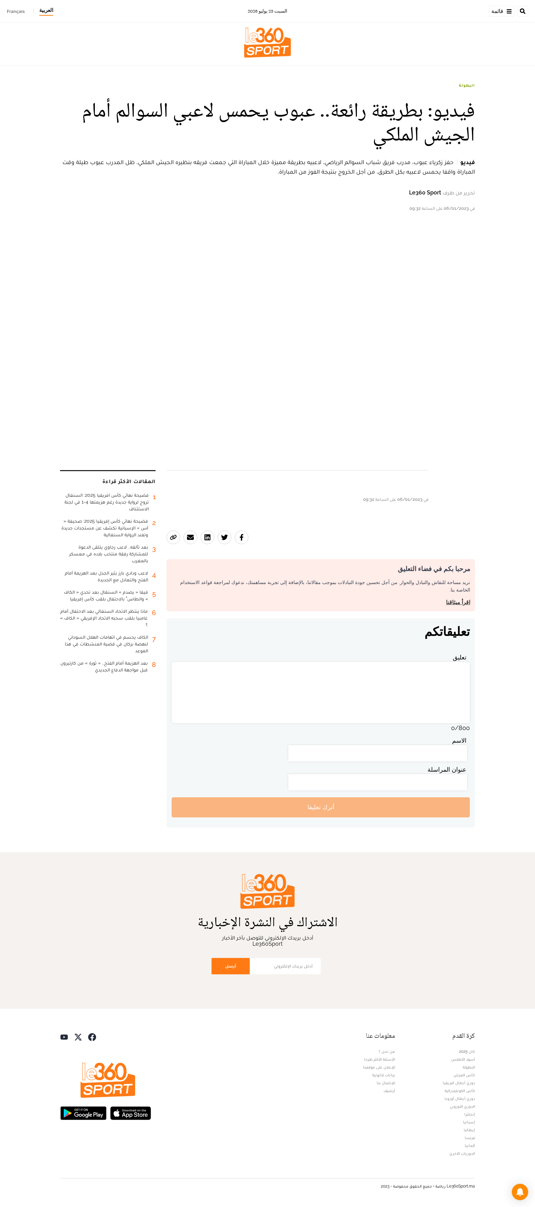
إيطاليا (469, 1130)
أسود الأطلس (463, 1059)
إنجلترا (469, 1114)
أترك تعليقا (320, 807)
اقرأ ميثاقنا (458, 602)
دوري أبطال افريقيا (459, 1082)
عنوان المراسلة (447, 769)
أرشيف (389, 1090)
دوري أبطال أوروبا (460, 1098)
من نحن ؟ (387, 1051)
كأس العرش (464, 1075)
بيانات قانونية (383, 1075)
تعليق (459, 657)
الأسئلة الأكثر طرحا (379, 1059)
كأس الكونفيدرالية (460, 1090)
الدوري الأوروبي (462, 1106)
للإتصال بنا (386, 1082)
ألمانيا (470, 1145)
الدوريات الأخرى (462, 1153)
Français (16, 11)
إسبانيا (469, 1122)
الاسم (459, 740)
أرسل (230, 966)
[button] (520, 1192)
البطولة (467, 85)
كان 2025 (467, 1051)
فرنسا (470, 1137)
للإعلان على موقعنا (379, 1067)
